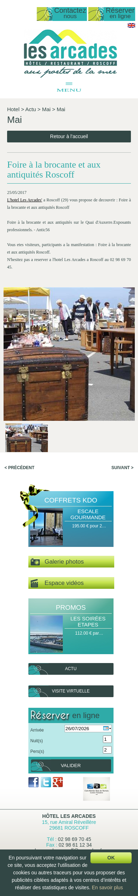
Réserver (120, 13)
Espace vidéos (57, 583)
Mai (46, 109)
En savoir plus (107, 887)
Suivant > (122, 467)
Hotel (13, 109)
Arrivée (37, 730)
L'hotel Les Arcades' (24, 199)
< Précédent (19, 467)
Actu (30, 109)
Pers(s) (37, 751)
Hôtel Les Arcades (69, 816)
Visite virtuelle (70, 691)
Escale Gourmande (87, 514)
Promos (70, 607)
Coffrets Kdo (70, 500)
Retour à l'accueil (69, 136)
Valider (71, 765)
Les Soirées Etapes (87, 621)
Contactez (70, 13)
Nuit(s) (37, 740)
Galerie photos (57, 562)
